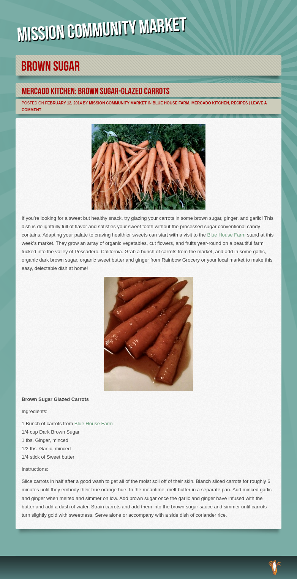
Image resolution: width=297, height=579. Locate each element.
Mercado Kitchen (210, 103)
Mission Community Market (118, 103)
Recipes (239, 103)
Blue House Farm (171, 103)
